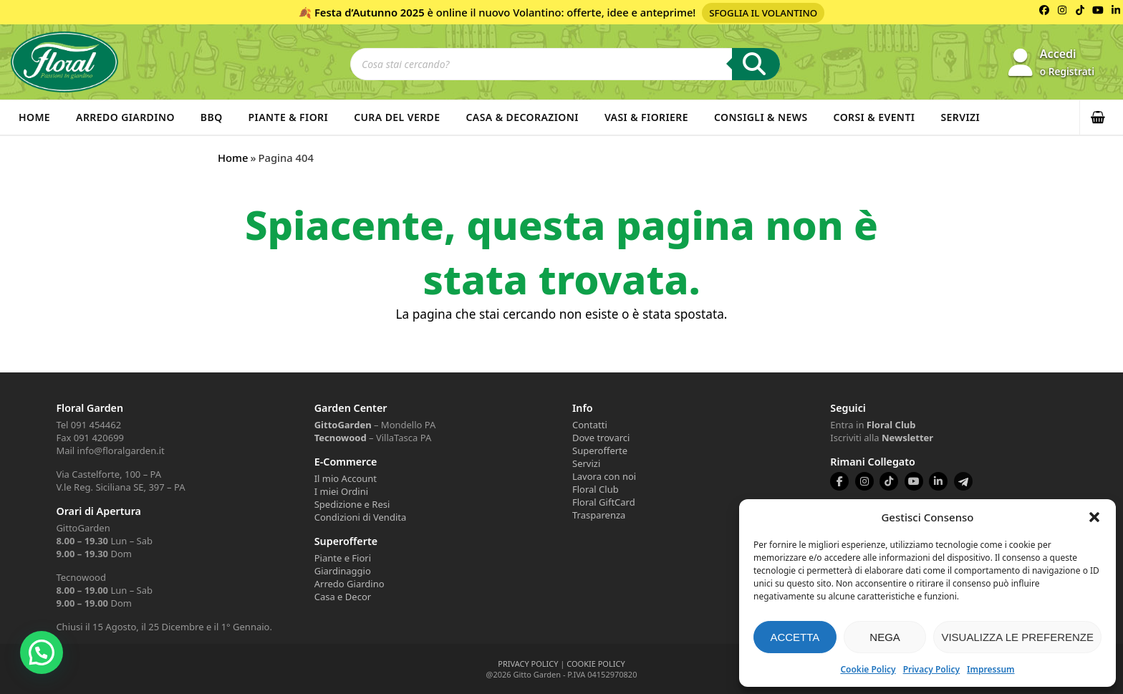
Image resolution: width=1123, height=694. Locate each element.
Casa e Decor (342, 596)
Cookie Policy (867, 669)
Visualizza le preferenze (1017, 637)
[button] (1094, 517)
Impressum (990, 669)
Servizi (960, 117)
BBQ (212, 117)
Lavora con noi (604, 476)
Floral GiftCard (603, 502)
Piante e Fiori (342, 557)
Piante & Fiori (289, 117)
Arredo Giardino (125, 117)
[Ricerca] (756, 64)
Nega (884, 637)
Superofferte (599, 450)
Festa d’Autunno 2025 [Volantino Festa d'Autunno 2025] (369, 12)
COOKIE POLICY (596, 663)
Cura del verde (397, 117)
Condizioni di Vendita (360, 517)
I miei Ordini (341, 491)
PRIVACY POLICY (528, 663)
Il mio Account (345, 478)
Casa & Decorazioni (522, 117)
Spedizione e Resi (352, 504)
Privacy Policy (931, 669)
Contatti (589, 424)
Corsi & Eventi (874, 117)
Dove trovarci (601, 437)
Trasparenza (598, 515)
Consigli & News (761, 117)
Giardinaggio (342, 570)
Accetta (794, 637)
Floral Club (595, 489)
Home (34, 117)
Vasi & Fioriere (646, 117)
